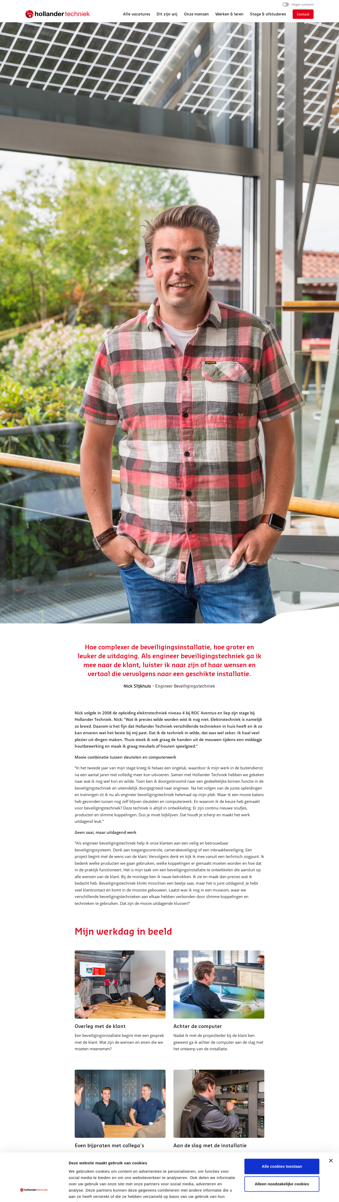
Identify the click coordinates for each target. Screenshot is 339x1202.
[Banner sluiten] (331, 1135)
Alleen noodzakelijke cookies (282, 1158)
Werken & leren (229, 14)
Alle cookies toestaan (282, 1141)
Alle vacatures (136, 14)
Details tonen (81, 1191)
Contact (303, 14)
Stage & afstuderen (268, 14)
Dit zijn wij (167, 14)
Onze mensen (196, 14)
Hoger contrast (303, 4)
